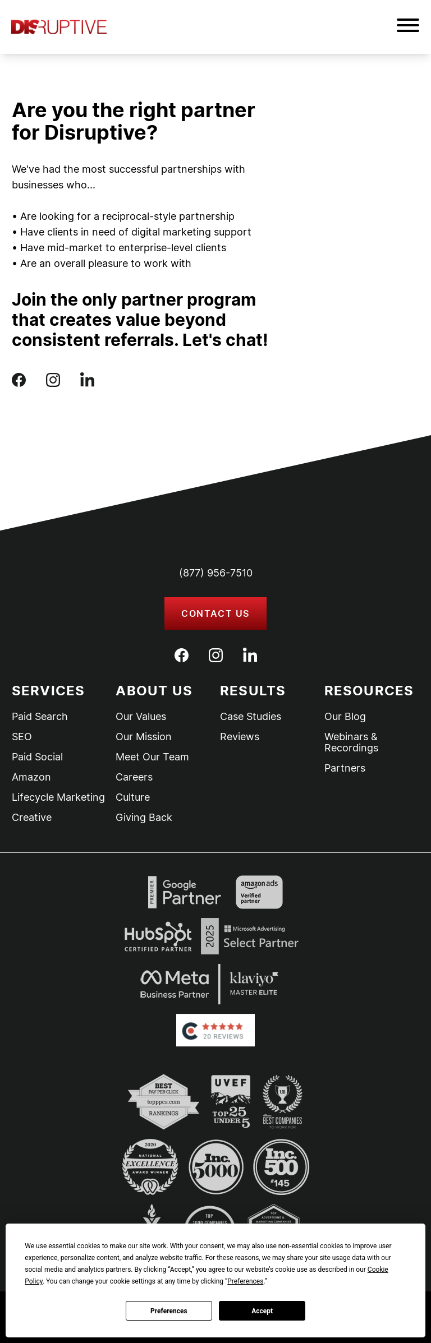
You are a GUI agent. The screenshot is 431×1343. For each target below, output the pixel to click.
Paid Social (37, 757)
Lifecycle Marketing (58, 797)
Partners (344, 768)
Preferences (168, 1311)
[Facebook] (182, 655)
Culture (133, 797)
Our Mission (144, 736)
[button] (408, 27)
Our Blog (345, 716)
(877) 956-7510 (216, 573)
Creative (32, 817)
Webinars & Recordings (351, 742)
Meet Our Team (152, 757)
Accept (262, 1311)
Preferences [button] (245, 1281)
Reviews (239, 736)
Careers (134, 777)
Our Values (141, 716)
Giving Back (144, 817)
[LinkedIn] (250, 655)
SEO (22, 736)
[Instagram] (216, 655)
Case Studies (250, 716)
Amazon (31, 777)
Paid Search (40, 716)
